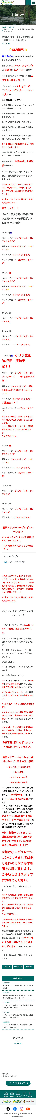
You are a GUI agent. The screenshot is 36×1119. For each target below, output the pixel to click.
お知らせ (11, 27)
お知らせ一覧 (18, 966)
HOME (4, 27)
